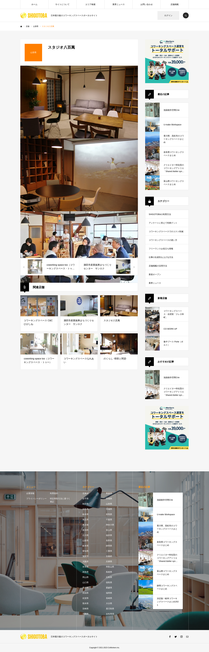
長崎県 (109, 598)
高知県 (85, 593)
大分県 (109, 603)
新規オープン (155, 274)
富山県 (109, 530)
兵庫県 (109, 561)
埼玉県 (85, 519)
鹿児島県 (110, 608)
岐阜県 (85, 546)
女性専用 (110, 614)
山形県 (109, 504)
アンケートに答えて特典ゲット (163, 223)
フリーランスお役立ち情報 (161, 248)
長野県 (109, 540)
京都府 (109, 556)
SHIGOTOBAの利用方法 (160, 214)
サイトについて (62, 4)
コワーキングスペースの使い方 (163, 240)
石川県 (85, 535)
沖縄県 (85, 614)
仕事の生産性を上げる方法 (161, 257)
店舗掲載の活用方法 (158, 266)
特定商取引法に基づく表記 (60, 500)
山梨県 (85, 540)
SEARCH (186, 15)
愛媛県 (109, 587)
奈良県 (85, 567)
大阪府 (85, 561)
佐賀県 (85, 598)
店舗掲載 (175, 4)
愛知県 (85, 551)
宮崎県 (85, 608)
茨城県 (109, 509)
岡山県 (85, 577)
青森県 (109, 493)
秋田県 (85, 504)
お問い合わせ (146, 4)
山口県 (85, 582)
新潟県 (85, 530)
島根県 (109, 572)
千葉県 (109, 519)
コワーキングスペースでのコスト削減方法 (166, 233)
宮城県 (109, 498)
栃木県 (85, 514)
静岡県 (109, 546)
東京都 (85, 525)
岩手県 (85, 498)
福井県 (109, 535)
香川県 (85, 587)
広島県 (109, 577)
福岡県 (109, 593)
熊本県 (85, 603)
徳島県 (109, 582)
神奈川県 (110, 525)
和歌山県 (110, 567)
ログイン (168, 15)
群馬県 (109, 514)
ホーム (34, 4)
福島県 (85, 509)
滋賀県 (85, 556)
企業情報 (30, 493)
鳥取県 (85, 572)
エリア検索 (90, 4)
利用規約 (54, 493)
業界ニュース (118, 4)
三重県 (109, 551)
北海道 (85, 493)
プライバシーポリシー (36, 498)
